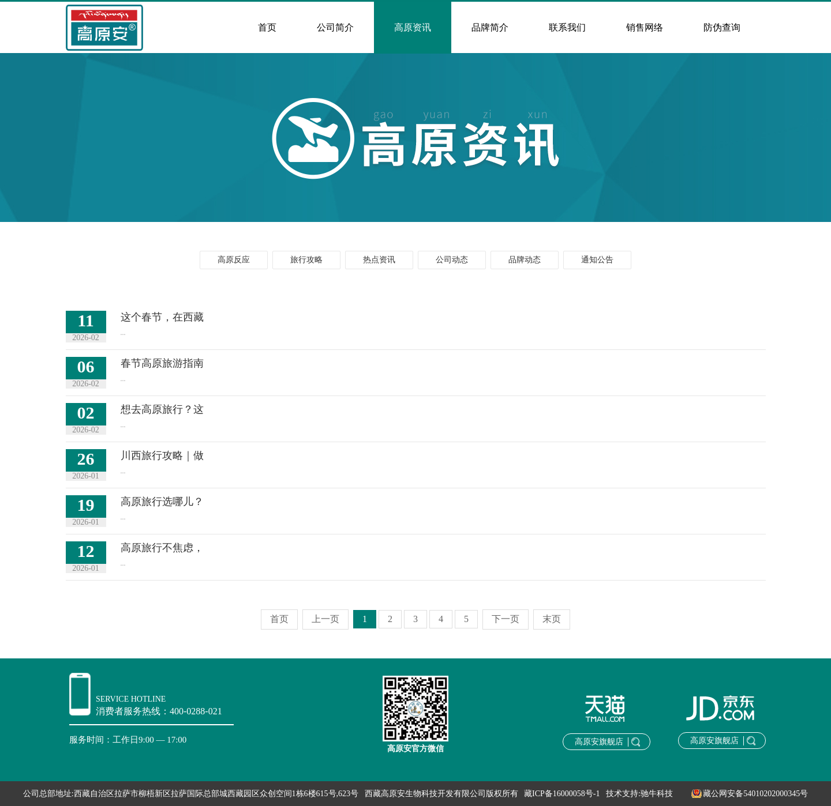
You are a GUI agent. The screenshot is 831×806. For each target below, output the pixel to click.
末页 (551, 619)
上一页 (325, 619)
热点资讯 (379, 259)
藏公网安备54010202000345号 (743, 793)
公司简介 (335, 27)
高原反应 (234, 259)
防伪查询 (721, 27)
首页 (267, 27)
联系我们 (567, 27)
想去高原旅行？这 (162, 409)
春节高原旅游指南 (162, 363)
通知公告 (597, 259)
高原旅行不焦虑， (162, 547)
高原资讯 (412, 27)
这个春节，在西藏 (162, 317)
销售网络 (644, 27)
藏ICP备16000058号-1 (562, 793)
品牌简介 (489, 27)
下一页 (505, 619)
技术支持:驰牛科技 (639, 793)
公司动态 (452, 259)
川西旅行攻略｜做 (162, 455)
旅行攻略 (306, 259)
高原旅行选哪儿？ (162, 501)
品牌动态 (524, 259)
